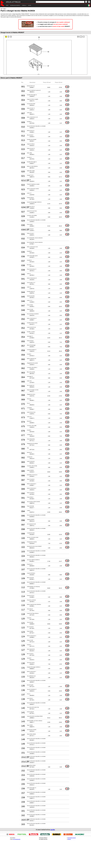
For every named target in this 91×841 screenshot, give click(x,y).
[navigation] (44, 5)
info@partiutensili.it (16, 839)
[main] (45, 419)
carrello (52, 829)
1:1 (81, 36)
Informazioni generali (72, 837)
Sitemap (69, 839)
